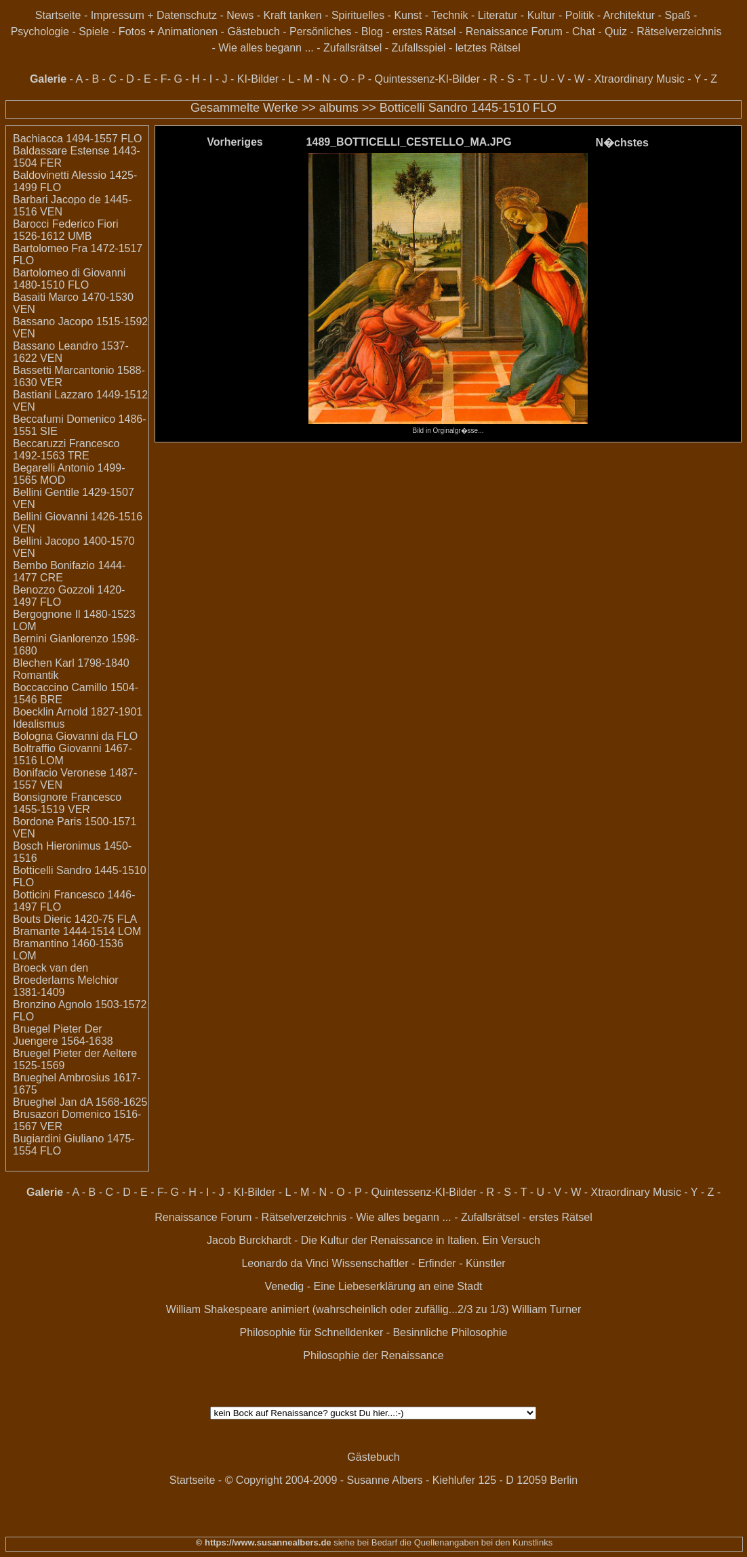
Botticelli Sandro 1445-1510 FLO (468, 108)
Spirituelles (357, 15)
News (240, 15)
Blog (372, 31)
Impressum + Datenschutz (154, 15)
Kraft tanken (292, 15)
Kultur (541, 15)
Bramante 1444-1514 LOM (77, 931)
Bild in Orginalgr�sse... (448, 426)
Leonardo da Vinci (285, 1263)
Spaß (677, 15)
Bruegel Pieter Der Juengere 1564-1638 (63, 1035)
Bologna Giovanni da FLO (75, 736)
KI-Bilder (258, 79)
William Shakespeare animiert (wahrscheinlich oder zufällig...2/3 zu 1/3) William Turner (374, 1309)
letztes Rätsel (488, 48)
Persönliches (320, 31)
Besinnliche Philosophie (449, 1332)
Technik (449, 15)
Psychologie (40, 31)
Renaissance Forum (514, 31)
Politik (579, 15)
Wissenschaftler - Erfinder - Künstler (419, 1263)
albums (339, 108)
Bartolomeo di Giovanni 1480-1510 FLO (69, 279)
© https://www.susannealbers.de (263, 1542)
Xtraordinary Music (639, 79)
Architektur (629, 15)
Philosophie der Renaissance (373, 1355)
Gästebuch (253, 31)
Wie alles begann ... (266, 48)
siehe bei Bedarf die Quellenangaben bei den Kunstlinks (442, 1542)
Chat (583, 31)
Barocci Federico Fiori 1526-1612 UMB (66, 230)
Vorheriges (234, 142)
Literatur (498, 15)
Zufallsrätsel (352, 48)
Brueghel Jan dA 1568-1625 (80, 1102)
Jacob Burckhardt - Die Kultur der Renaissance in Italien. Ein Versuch (373, 1240)
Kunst (408, 15)
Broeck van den (50, 968)
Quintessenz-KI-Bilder (427, 79)
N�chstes (622, 142)
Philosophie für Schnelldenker (312, 1332)
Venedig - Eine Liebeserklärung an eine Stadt (373, 1286)
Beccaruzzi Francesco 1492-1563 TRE (66, 449)
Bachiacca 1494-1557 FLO (77, 138)
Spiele (93, 31)
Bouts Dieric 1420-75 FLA (75, 919)
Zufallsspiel (418, 48)
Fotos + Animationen (168, 31)
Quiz (616, 31)
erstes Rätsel (424, 31)
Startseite (58, 15)
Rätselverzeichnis (679, 31)
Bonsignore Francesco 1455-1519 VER (67, 803)
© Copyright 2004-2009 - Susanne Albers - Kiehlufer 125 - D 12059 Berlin (401, 1480)
